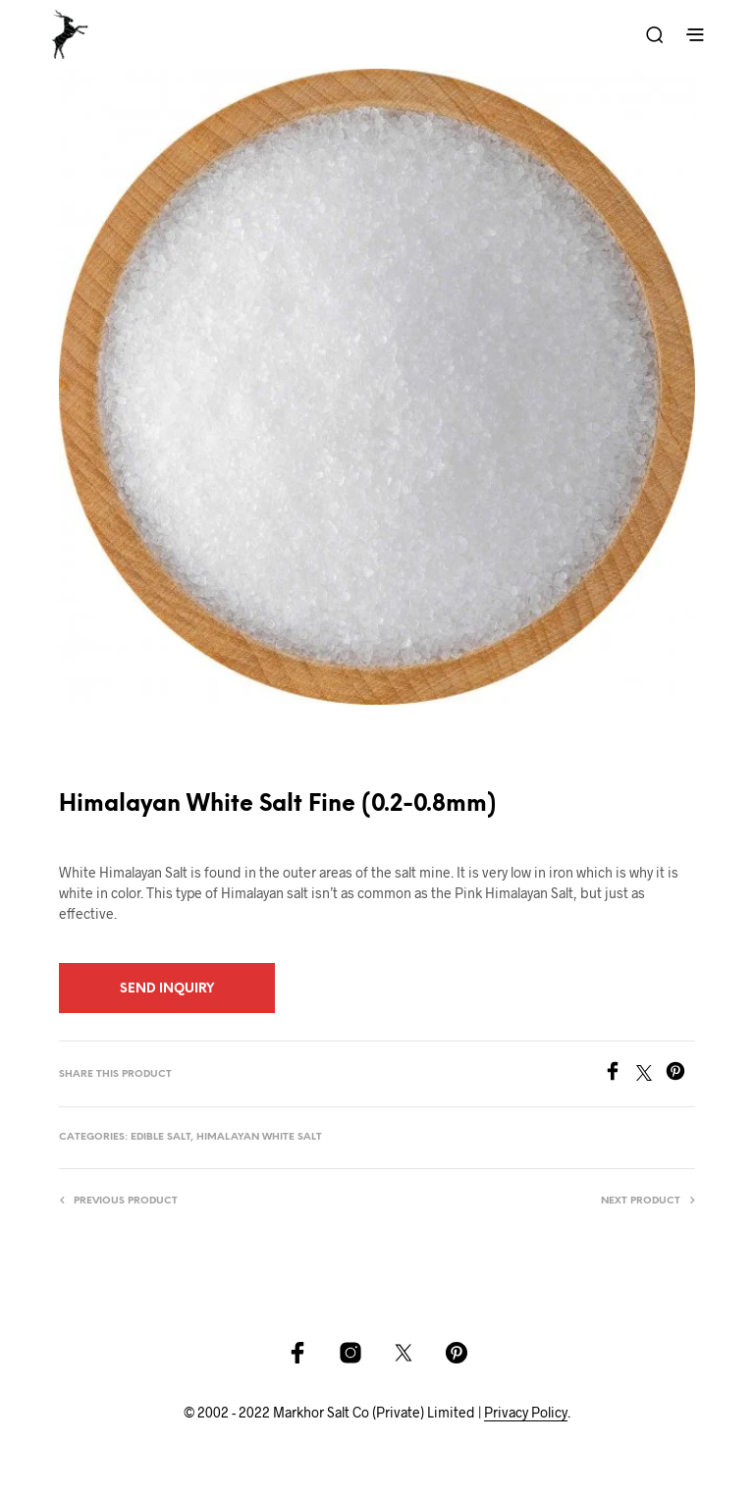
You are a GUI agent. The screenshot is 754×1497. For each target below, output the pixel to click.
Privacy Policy (525, 1412)
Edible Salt (160, 1137)
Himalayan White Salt (259, 1137)
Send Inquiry (167, 989)
